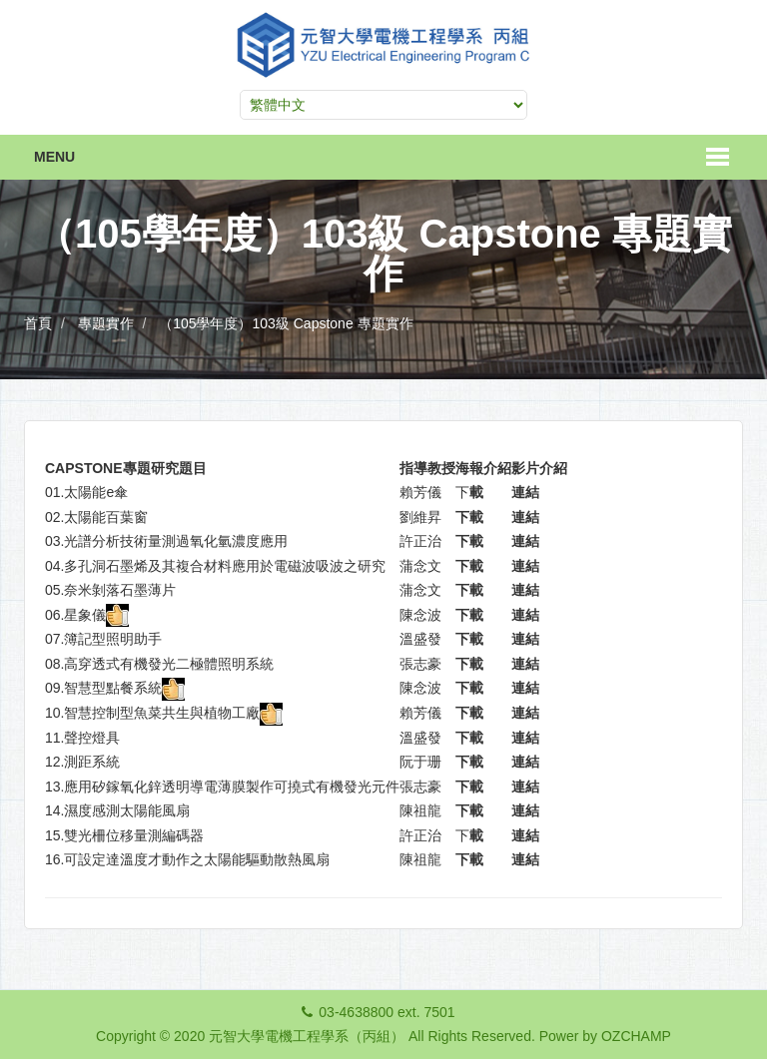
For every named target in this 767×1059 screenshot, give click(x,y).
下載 (469, 517)
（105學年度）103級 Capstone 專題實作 (285, 323)
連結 (525, 492)
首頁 (38, 323)
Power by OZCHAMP (605, 1036)
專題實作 (106, 323)
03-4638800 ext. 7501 (386, 1012)
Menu (54, 157)
